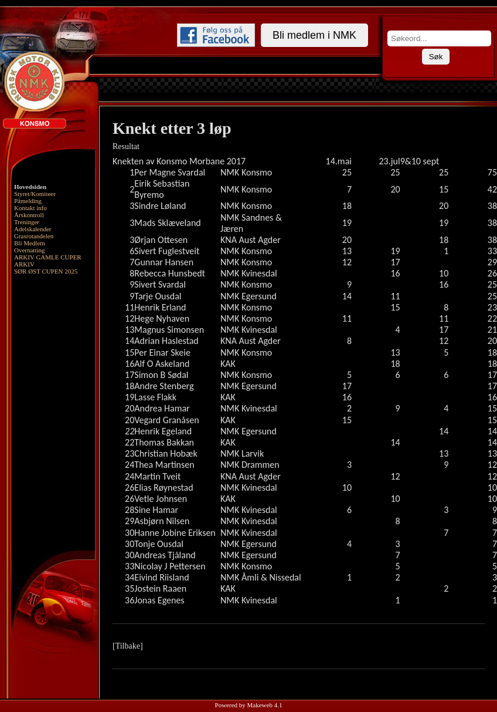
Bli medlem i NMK (314, 35)
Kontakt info (30, 207)
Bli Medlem (29, 243)
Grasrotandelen (33, 235)
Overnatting (29, 250)
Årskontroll (29, 214)
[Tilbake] (128, 646)
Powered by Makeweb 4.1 (248, 704)
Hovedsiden (30, 186)
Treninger (26, 221)
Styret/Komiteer (35, 193)
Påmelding (28, 200)
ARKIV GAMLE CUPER (47, 257)
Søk (436, 56)
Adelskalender (33, 228)
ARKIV (24, 264)
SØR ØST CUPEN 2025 (45, 271)
